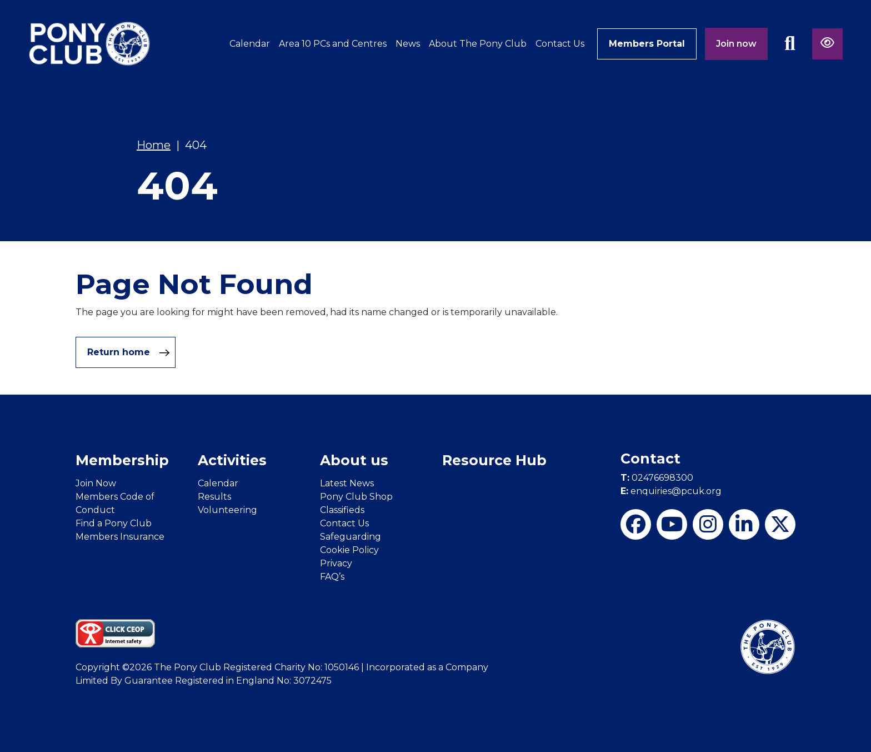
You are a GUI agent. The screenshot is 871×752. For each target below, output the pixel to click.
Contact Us (559, 43)
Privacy (336, 563)
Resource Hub (494, 460)
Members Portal (647, 43)
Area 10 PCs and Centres (333, 43)
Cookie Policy (349, 550)
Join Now (96, 483)
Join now (736, 43)
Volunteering (227, 510)
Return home (128, 352)
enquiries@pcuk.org (671, 491)
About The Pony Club (478, 43)
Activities (232, 460)
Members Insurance (120, 536)
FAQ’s (332, 576)
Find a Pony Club (114, 523)
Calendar (249, 43)
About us (354, 460)
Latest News (347, 483)
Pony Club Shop (356, 496)
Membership (122, 460)
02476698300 (656, 477)
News (408, 43)
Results (214, 496)
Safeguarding (350, 536)
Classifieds (342, 510)
